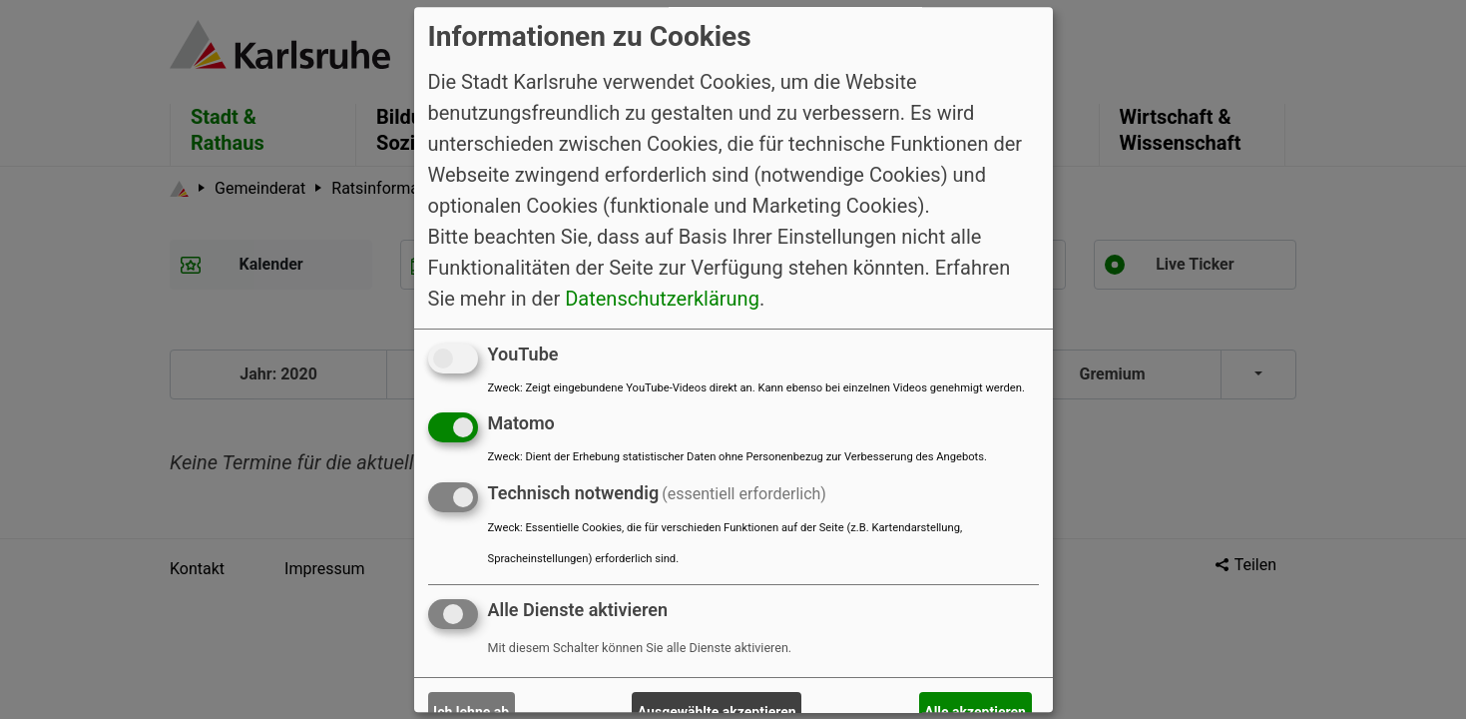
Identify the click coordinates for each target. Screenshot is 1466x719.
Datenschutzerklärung (662, 299)
